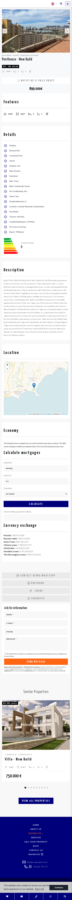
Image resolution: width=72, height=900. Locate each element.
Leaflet (30, 414)
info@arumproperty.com (34, 862)
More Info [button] (39, 889)
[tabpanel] (36, 741)
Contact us (36, 850)
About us (36, 829)
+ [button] (7, 365)
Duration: (8, 488)
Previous (5, 31)
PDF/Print (36, 583)
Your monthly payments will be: (18, 511)
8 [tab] (44, 787)
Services (36, 837)
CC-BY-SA (63, 414)
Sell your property (36, 842)
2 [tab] (28, 787)
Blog (36, 846)
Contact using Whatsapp (36, 575)
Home (36, 825)
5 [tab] (36, 787)
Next (67, 31)
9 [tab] (47, 787)
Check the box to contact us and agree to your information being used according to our (35, 655)
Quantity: (8, 462)
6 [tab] (39, 787)
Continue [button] (59, 887)
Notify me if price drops (36, 80)
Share (36, 591)
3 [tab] (31, 787)
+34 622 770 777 (38, 866)
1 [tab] (25, 788)
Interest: (8, 475)
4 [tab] (34, 787)
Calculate (36, 504)
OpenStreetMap (46, 414)
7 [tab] (42, 787)
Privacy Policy (9, 656)
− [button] (7, 369)
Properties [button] (36, 833)
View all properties (36, 801)
